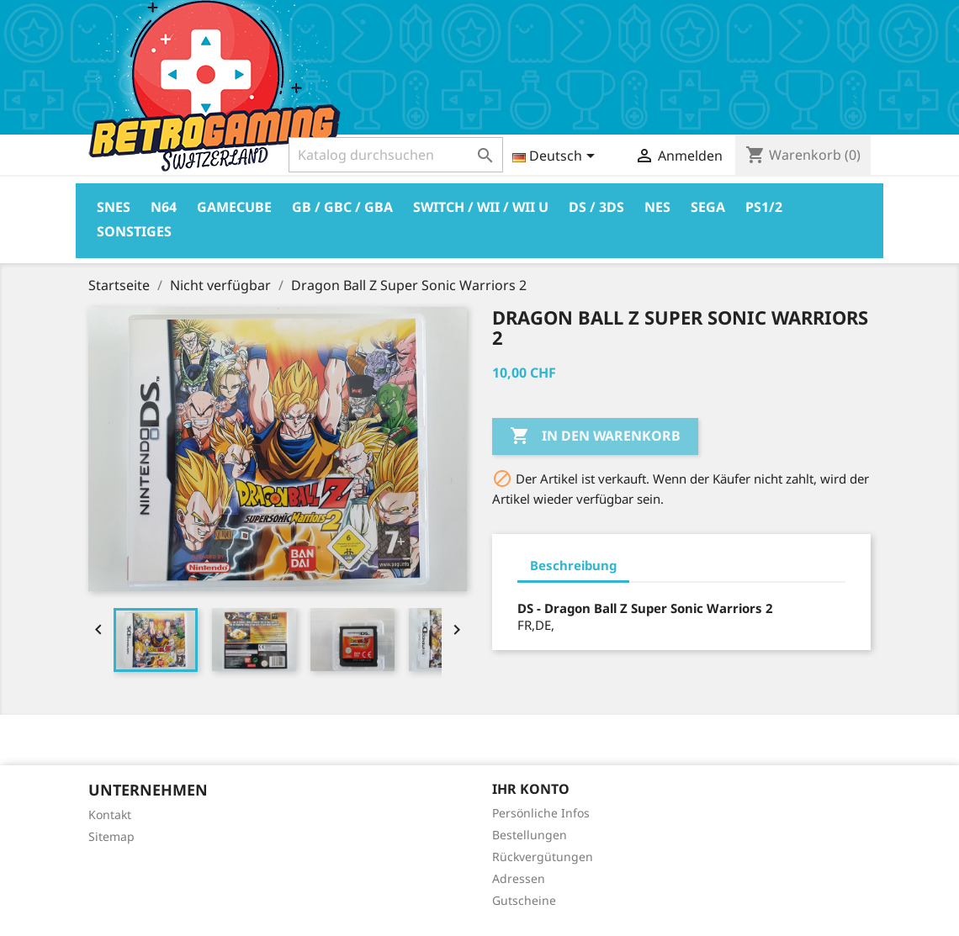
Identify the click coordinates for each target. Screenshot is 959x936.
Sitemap (111, 836)
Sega (708, 207)
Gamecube (234, 207)
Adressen (518, 878)
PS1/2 (763, 207)
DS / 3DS (596, 207)
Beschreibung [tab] (573, 565)
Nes (657, 207)
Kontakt (109, 814)
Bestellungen (529, 835)
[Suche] (396, 154)
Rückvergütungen (542, 857)
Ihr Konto (531, 789)
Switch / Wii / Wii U (480, 207)
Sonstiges (134, 231)
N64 (164, 207)
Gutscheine (524, 900)
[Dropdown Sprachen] (556, 157)
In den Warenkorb (595, 436)
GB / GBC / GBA (342, 207)
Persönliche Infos (541, 813)
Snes (113, 207)
